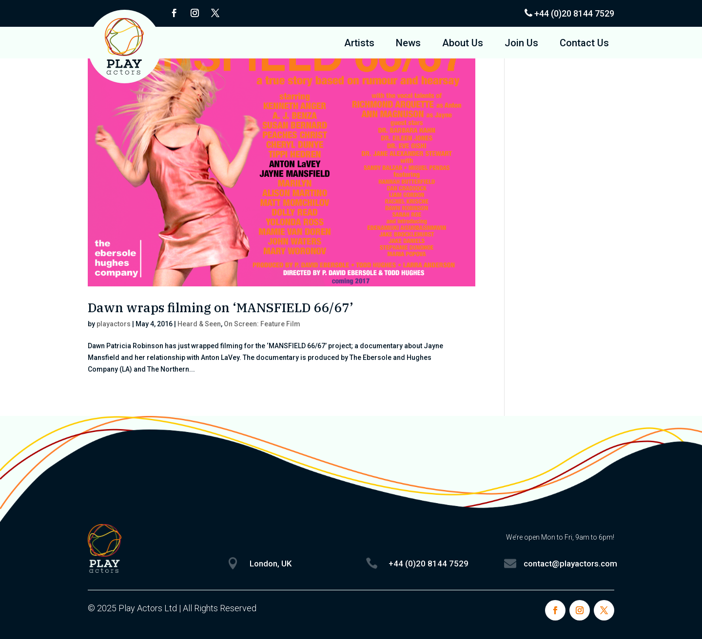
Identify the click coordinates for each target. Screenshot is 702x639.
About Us (462, 44)
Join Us (521, 44)
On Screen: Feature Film (262, 324)
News (408, 44)
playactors (114, 324)
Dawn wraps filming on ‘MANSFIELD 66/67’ (220, 307)
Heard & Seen (199, 324)
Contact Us (584, 44)
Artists (359, 44)
